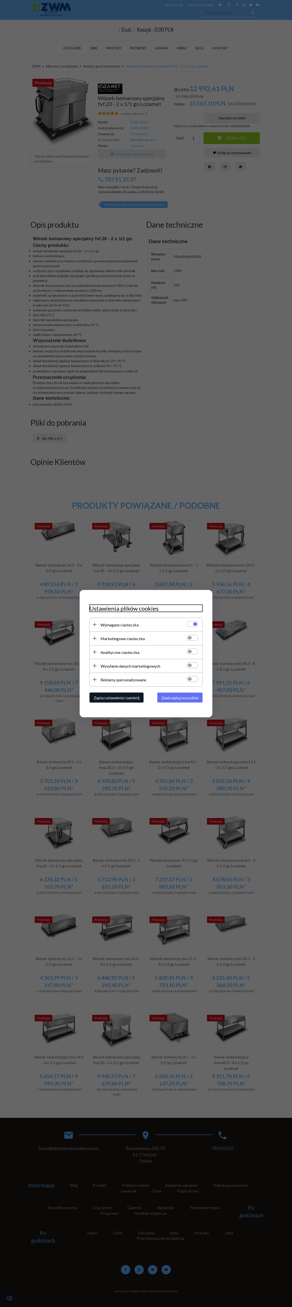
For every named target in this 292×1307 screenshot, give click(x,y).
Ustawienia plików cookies (124, 608)
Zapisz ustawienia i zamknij (116, 697)
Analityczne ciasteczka (120, 652)
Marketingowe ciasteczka (123, 638)
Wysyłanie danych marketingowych (130, 665)
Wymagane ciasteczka (120, 624)
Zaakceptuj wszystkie (179, 697)
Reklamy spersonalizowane (123, 679)
